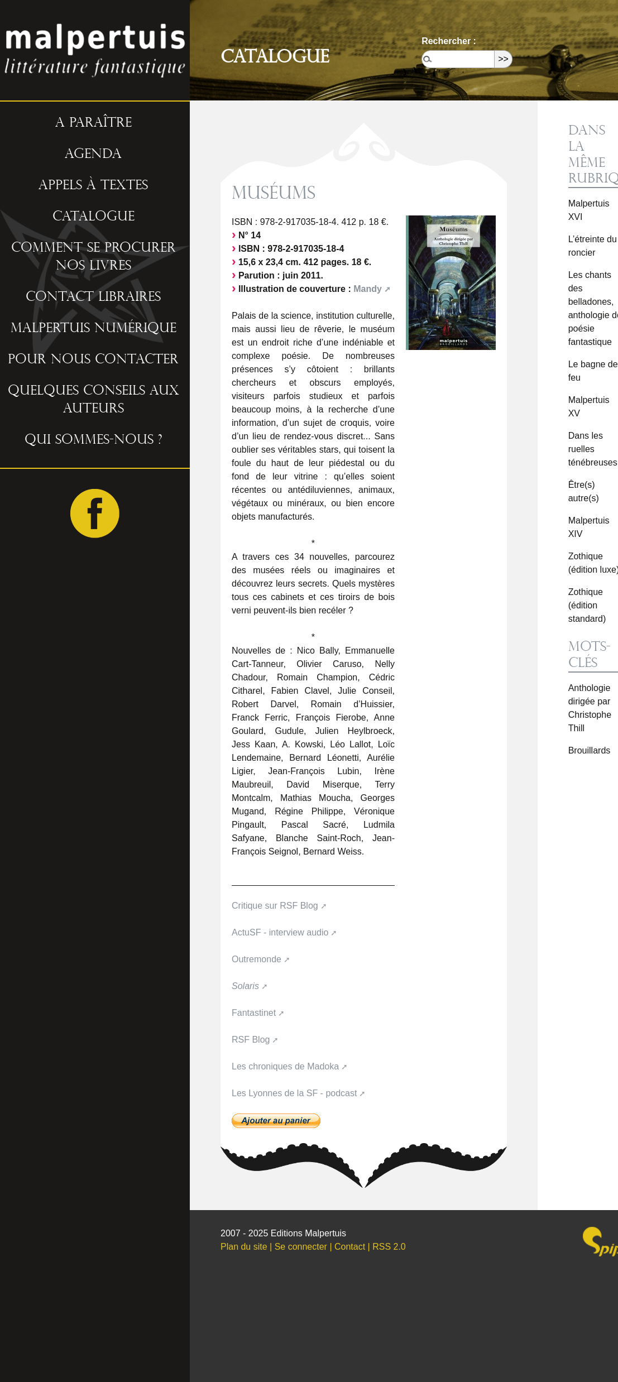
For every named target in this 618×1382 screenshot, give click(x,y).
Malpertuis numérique (93, 328)
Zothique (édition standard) (587, 605)
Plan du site (244, 1246)
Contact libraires (93, 297)
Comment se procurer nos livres (93, 256)
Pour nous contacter (93, 359)
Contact (349, 1246)
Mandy (367, 289)
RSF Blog (251, 1039)
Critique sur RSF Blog (275, 905)
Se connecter (301, 1246)
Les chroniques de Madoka (285, 1066)
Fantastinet (254, 1013)
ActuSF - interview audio (280, 932)
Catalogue (93, 216)
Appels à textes (93, 185)
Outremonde (256, 959)
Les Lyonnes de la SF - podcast (294, 1093)
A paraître (93, 122)
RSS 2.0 (389, 1246)
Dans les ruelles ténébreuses (592, 449)
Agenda (93, 154)
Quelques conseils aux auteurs (93, 399)
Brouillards (589, 750)
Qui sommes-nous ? (93, 439)
